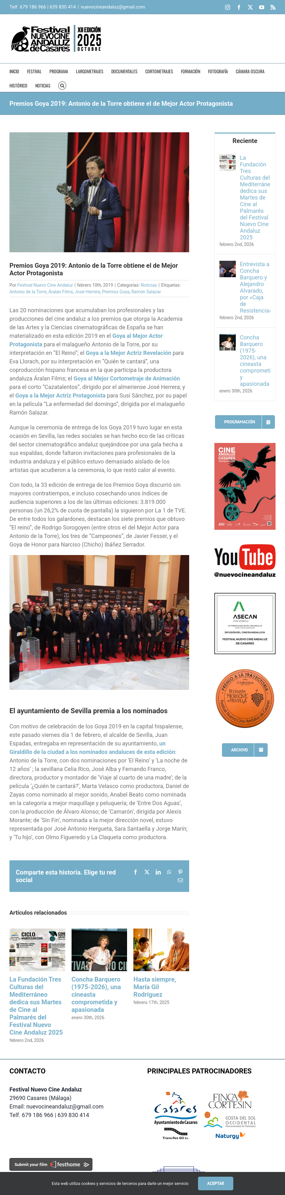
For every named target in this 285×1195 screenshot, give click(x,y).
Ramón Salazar (146, 291)
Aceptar (215, 1183)
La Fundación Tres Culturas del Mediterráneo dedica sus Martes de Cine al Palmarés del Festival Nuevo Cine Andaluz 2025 (36, 1006)
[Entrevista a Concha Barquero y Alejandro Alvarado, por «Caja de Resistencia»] (227, 265)
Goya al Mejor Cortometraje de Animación (126, 378)
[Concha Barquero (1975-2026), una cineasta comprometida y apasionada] (227, 338)
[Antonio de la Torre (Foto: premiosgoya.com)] (99, 192)
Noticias (149, 285)
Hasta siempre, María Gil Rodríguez (154, 987)
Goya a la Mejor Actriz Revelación (128, 353)
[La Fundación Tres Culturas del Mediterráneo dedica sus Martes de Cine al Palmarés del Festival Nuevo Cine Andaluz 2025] (227, 158)
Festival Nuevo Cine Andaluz (45, 285)
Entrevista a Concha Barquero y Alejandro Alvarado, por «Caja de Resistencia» (255, 287)
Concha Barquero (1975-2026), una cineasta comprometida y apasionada (255, 360)
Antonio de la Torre (27, 291)
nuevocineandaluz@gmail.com (113, 7)
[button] (62, 85)
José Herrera (87, 291)
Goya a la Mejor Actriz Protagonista (60, 395)
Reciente (244, 141)
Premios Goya (116, 291)
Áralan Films (61, 291)
